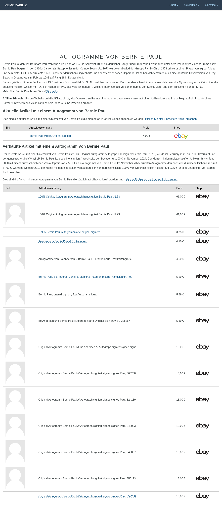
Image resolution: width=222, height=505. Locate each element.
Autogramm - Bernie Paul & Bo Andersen (62, 241)
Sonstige (210, 5)
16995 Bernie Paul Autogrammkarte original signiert (69, 232)
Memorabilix (16, 5)
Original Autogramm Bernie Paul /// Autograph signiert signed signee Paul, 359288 (87, 496)
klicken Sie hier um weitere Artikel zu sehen (171, 119)
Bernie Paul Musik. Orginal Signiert (50, 135)
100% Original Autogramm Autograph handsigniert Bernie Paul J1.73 (79, 196)
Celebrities (190, 5)
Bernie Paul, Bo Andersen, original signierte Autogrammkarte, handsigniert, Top (85, 276)
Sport (172, 5)
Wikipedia (52, 91)
